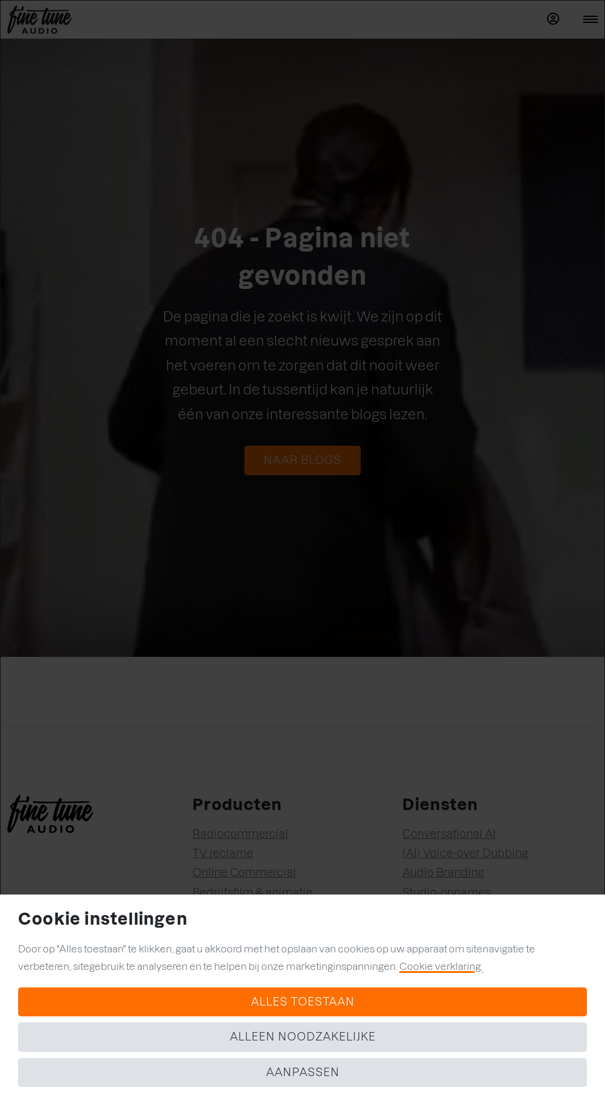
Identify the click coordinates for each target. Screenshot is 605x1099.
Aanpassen (303, 1072)
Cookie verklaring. (441, 966)
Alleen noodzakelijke (303, 1036)
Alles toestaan (303, 1001)
